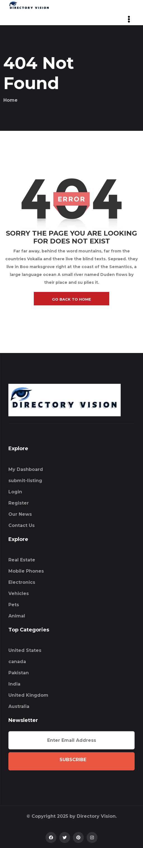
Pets (13, 604)
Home (10, 100)
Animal (16, 616)
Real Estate (21, 560)
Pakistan (18, 672)
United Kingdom (28, 695)
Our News (20, 514)
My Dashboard (25, 469)
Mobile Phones (26, 571)
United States (24, 650)
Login (15, 491)
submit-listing (25, 480)
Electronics (21, 582)
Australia (18, 706)
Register (18, 503)
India (14, 684)
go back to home (71, 299)
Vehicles (18, 593)
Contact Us (21, 525)
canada (17, 661)
